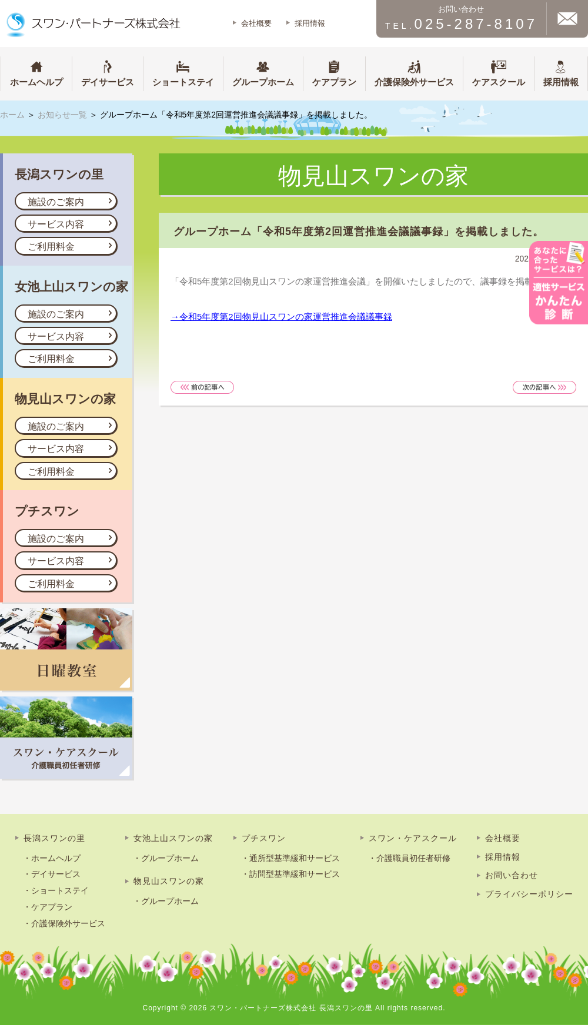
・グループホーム (166, 858)
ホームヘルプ (36, 72)
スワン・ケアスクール (413, 838)
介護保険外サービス (414, 72)
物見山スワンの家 (168, 881)
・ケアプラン (47, 907)
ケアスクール (498, 72)
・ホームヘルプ (52, 858)
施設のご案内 (56, 202)
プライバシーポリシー (529, 894)
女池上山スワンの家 (173, 838)
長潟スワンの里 (54, 838)
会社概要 (256, 23)
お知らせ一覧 (62, 114)
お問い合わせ (511, 875)
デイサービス (107, 72)
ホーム (12, 114)
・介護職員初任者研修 (409, 858)
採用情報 (310, 23)
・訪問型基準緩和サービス (290, 874)
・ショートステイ (56, 890)
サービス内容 (56, 224)
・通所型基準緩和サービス (290, 858)
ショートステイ (183, 72)
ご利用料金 (51, 247)
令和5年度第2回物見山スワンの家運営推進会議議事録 (285, 316)
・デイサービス (52, 874)
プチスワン (264, 838)
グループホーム (263, 72)
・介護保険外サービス (64, 923)
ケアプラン (334, 72)
